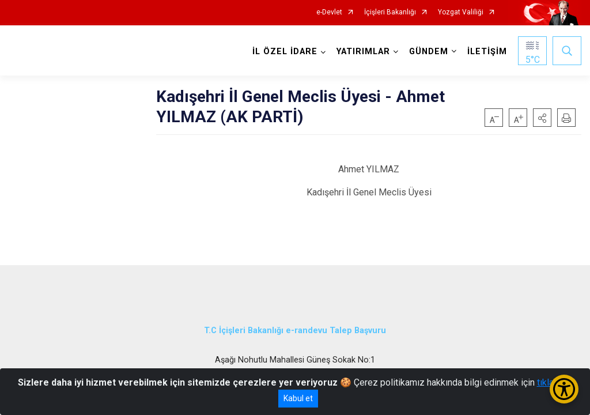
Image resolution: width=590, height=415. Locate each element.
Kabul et (298, 398)
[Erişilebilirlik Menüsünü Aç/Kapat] (564, 389)
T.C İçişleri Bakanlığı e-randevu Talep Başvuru (295, 330)
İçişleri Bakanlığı (390, 12)
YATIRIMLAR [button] (363, 51)
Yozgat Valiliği (460, 12)
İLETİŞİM (487, 51)
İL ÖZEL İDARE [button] (284, 51)
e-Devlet (329, 12)
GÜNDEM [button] (428, 51)
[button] (542, 117)
